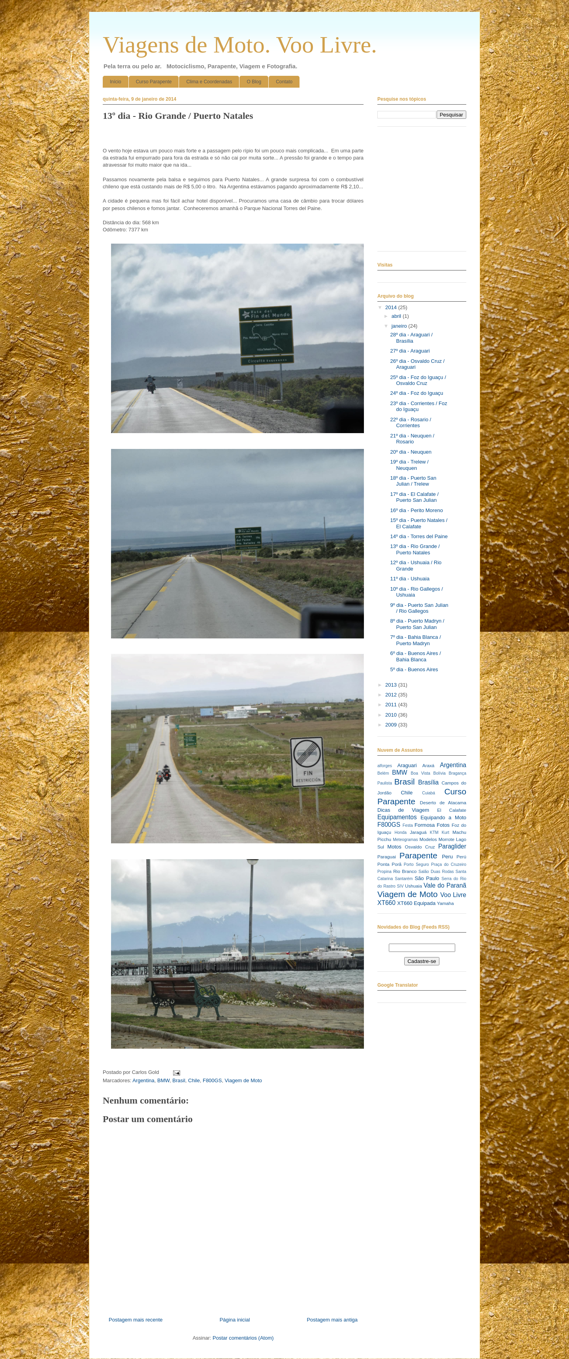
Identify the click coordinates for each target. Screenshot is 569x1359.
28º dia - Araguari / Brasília (411, 338)
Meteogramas (405, 839)
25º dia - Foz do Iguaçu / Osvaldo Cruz (418, 380)
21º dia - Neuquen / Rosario (412, 439)
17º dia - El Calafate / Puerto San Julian (414, 497)
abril (397, 316)
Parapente (418, 855)
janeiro (400, 326)
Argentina (143, 1080)
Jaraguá (418, 832)
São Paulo (427, 878)
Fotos (443, 825)
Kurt (445, 832)
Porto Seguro (416, 864)
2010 (391, 715)
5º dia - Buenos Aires (414, 669)
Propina (384, 871)
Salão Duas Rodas (436, 871)
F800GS (212, 1080)
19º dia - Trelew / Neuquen (409, 465)
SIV (400, 886)
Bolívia (439, 773)
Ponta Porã (389, 864)
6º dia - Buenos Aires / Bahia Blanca (415, 656)
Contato (284, 81)
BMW (163, 1080)
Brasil (178, 1080)
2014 (391, 307)
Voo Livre (453, 895)
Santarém (404, 879)
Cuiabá (428, 793)
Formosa (425, 825)
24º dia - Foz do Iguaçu (416, 393)
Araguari (406, 765)
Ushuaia (413, 885)
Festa (408, 825)
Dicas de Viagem (403, 810)
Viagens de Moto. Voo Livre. (240, 45)
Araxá (428, 765)
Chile (194, 1080)
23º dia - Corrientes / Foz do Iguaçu (418, 406)
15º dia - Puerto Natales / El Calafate (418, 523)
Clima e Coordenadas (209, 81)
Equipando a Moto (443, 817)
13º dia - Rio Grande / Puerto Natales (414, 549)
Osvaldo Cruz (420, 846)
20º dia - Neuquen (410, 452)
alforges (384, 766)
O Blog (254, 81)
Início (115, 81)
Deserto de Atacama (443, 802)
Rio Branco (404, 871)
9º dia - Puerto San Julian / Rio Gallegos (419, 608)
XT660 (386, 902)
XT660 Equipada (416, 903)
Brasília (428, 782)
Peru (447, 857)
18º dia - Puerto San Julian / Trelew (413, 481)
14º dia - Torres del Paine (418, 536)
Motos (394, 847)
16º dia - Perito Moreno (416, 510)
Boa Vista (420, 773)
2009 (391, 725)
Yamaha (445, 903)
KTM (434, 832)
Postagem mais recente (136, 1320)
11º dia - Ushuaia (409, 579)
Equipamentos (397, 817)
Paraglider (452, 846)
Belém (383, 773)
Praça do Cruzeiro (448, 864)
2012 (391, 695)
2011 (391, 705)
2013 (391, 685)
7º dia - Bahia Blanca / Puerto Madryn (415, 640)
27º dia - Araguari (410, 351)
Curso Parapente (154, 81)
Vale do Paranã (445, 885)
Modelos (428, 839)
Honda (401, 832)
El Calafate (451, 810)
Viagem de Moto (243, 1080)
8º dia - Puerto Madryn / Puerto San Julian (417, 624)
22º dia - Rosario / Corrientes (410, 423)
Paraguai (386, 856)
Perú (461, 856)
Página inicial (235, 1320)
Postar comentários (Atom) (243, 1338)
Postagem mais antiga (332, 1320)
